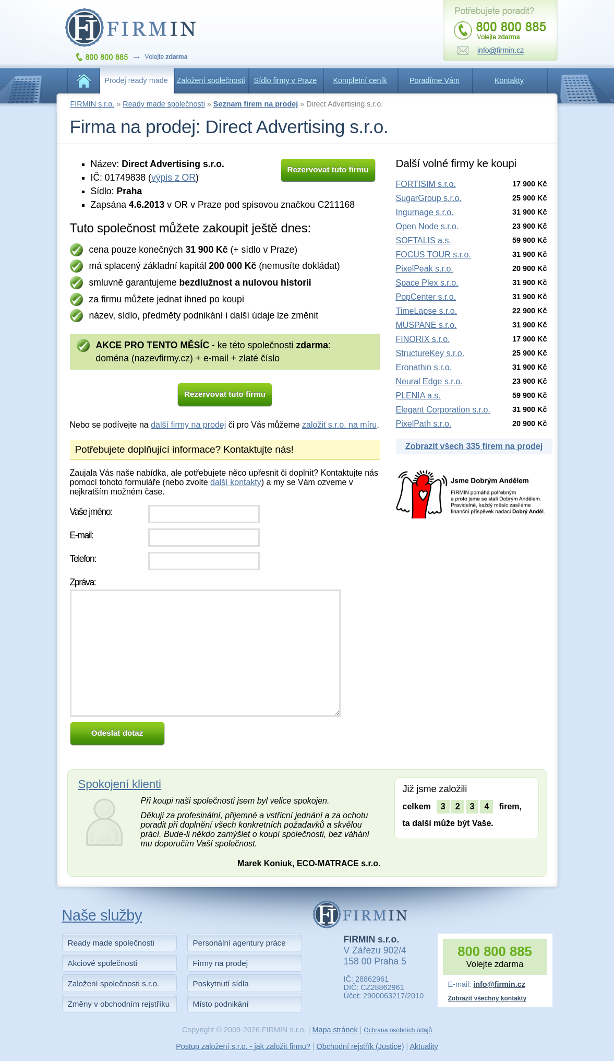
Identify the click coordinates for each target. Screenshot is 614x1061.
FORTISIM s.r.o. (426, 184)
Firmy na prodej (220, 963)
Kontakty (509, 80)
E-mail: (81, 535)
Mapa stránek (334, 1029)
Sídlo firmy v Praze (285, 80)
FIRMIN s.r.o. (92, 104)
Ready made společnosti (164, 104)
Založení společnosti (210, 80)
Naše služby (102, 915)
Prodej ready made (136, 80)
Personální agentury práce (239, 942)
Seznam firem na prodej (255, 104)
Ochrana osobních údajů (398, 1030)
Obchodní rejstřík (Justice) (360, 1046)
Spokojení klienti (119, 784)
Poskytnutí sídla (221, 983)
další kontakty (235, 482)
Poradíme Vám (435, 80)
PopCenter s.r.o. (426, 296)
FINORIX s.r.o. (423, 339)
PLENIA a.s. (418, 395)
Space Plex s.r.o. (427, 282)
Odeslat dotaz (117, 732)
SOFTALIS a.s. (423, 240)
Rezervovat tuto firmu (327, 169)
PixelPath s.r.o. (424, 423)
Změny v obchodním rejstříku (119, 1003)
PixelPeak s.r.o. (424, 268)
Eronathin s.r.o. (424, 367)
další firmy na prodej (188, 424)
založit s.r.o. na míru (339, 424)
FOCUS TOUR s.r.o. (433, 254)
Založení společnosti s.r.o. (114, 983)
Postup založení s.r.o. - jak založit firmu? (243, 1046)
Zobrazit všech (474, 446)
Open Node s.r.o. (427, 226)
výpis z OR (173, 177)
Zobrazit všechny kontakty (487, 998)
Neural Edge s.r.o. (429, 381)
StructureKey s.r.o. (430, 353)
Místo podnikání (221, 1003)
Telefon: (83, 558)
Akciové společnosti (102, 963)
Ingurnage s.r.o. (425, 212)
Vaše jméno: (91, 511)
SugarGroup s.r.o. (429, 198)
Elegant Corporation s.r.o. (443, 409)
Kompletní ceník (360, 80)
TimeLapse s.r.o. (427, 310)
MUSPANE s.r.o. (426, 325)
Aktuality (424, 1046)
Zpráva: (83, 582)
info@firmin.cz (499, 984)
